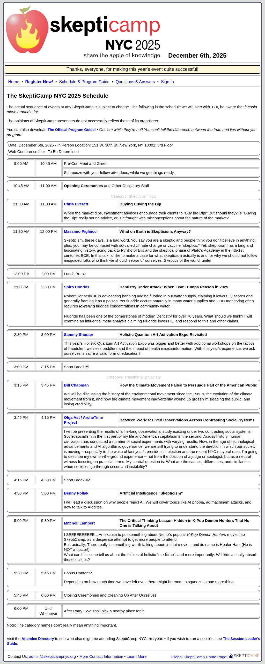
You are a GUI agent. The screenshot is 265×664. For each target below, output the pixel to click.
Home (13, 82)
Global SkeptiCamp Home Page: (215, 657)
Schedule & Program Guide (84, 82)
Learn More (137, 656)
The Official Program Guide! (72, 130)
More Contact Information (101, 656)
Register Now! (39, 82)
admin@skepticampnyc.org (52, 656)
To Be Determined (63, 151)
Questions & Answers (135, 82)
